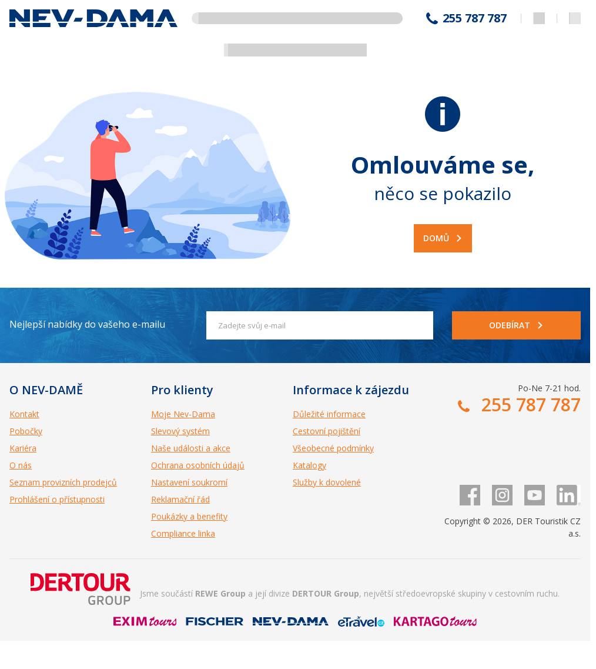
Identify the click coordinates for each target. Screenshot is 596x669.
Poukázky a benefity (189, 516)
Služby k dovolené (327, 482)
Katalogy (309, 465)
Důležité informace (329, 414)
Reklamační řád (180, 499)
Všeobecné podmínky (333, 448)
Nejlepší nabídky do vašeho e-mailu (87, 324)
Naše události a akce (190, 448)
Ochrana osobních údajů (198, 465)
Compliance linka (183, 533)
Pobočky (25, 431)
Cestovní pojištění (326, 431)
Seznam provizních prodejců (63, 482)
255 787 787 (475, 18)
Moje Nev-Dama (183, 414)
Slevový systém (180, 431)
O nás (20, 465)
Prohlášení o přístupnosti (57, 499)
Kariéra (22, 448)
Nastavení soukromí (189, 482)
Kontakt (24, 414)
